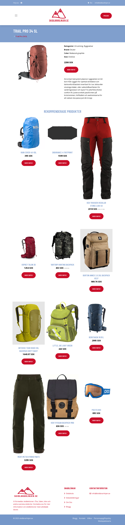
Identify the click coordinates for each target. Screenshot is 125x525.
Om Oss (69, 502)
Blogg (68, 507)
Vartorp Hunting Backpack (62, 264)
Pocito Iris (96, 410)
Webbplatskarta (104, 521)
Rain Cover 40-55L (28, 152)
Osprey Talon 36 (29, 264)
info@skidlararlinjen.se (102, 3)
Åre (91, 3)
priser (106, 16)
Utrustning (78, 46)
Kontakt (82, 518)
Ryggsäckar (88, 46)
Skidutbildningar (72, 498)
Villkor (89, 518)
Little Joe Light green (62, 345)
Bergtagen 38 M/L (96, 337)
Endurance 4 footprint (62, 152)
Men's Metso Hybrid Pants (29, 456)
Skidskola (70, 493)
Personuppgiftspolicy (102, 518)
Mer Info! (71, 70)
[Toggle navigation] (16, 15)
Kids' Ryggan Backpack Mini (62, 422)
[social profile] (21, 3)
